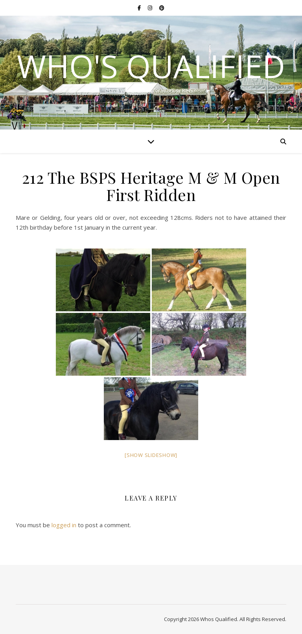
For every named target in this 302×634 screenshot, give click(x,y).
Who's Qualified (151, 66)
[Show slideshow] (151, 455)
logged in (64, 525)
